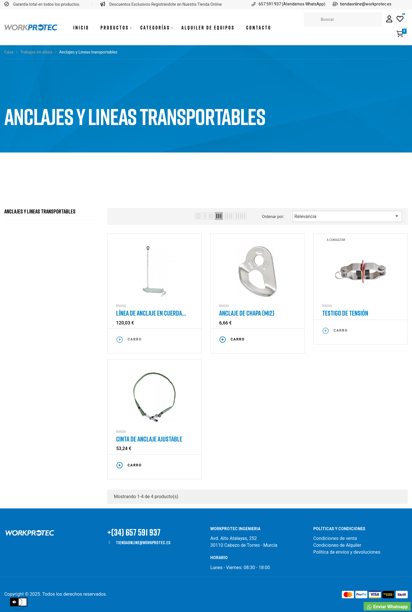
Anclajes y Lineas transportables (40, 211)
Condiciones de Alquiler (337, 545)
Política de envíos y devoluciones (346, 552)
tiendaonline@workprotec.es (143, 542)
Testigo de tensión (345, 313)
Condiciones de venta (335, 538)
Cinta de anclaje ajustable (149, 439)
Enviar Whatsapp (387, 607)
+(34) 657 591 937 (134, 532)
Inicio (121, 305)
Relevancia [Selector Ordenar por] (347, 216)
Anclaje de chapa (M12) (246, 313)
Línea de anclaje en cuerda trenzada (149, 313)
